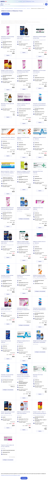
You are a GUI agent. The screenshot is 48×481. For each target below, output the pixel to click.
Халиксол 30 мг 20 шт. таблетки (8, 137)
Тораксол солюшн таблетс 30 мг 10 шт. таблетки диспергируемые (7, 446)
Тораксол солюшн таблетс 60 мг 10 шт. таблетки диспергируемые (23, 104)
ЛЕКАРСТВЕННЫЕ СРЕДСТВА (9, 8)
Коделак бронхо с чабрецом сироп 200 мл (23, 37)
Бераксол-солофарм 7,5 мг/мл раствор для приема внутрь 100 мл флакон (24, 172)
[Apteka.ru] (3, 1)
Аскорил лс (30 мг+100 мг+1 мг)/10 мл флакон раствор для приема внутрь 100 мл (7, 71)
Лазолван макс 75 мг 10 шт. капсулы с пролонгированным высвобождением (23, 375)
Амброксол (28, 8)
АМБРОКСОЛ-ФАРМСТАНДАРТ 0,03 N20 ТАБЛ (39, 37)
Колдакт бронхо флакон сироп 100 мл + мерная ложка (8, 412)
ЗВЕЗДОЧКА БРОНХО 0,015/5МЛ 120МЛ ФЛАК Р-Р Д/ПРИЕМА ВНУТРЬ (24, 208)
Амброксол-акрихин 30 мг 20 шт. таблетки (23, 341)
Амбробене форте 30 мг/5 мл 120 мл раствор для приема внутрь (7, 208)
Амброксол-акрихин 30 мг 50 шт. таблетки (39, 138)
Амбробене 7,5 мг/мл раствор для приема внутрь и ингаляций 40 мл (7, 37)
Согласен (24, 478)
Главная (2, 8)
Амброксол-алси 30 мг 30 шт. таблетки (23, 138)
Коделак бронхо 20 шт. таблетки (6, 341)
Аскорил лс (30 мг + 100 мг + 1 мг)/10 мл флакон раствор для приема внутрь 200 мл (39, 412)
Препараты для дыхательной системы (20, 8)
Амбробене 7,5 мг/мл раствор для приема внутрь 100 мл (23, 71)
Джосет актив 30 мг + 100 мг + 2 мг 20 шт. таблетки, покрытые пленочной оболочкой (7, 172)
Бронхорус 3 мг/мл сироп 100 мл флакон (7, 104)
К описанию (5, 14)
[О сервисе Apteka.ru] (47, 1)
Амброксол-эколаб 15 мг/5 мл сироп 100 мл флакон (23, 412)
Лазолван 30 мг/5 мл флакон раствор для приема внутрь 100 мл (40, 309)
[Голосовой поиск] (44, 4)
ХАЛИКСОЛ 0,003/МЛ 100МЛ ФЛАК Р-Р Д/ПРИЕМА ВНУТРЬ (39, 276)
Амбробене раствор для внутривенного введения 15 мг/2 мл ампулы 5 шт (23, 309)
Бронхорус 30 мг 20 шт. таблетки (38, 172)
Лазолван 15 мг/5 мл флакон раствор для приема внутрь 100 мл (40, 104)
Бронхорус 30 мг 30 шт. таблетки (38, 375)
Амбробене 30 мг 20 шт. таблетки (38, 208)
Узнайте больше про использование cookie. (10, 475)
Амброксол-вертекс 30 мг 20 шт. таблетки (39, 242)
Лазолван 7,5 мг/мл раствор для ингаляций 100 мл (7, 375)
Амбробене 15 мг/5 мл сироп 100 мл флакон (39, 71)
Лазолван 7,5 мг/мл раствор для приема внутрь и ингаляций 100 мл (7, 276)
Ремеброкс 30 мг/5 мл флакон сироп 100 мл (23, 276)
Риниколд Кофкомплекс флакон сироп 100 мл (6, 308)
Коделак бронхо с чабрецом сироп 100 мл (7, 242)
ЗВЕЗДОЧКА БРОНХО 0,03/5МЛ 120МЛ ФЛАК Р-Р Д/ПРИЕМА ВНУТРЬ (39, 341)
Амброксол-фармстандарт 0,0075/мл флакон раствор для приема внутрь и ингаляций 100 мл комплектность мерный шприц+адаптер (24, 242)
